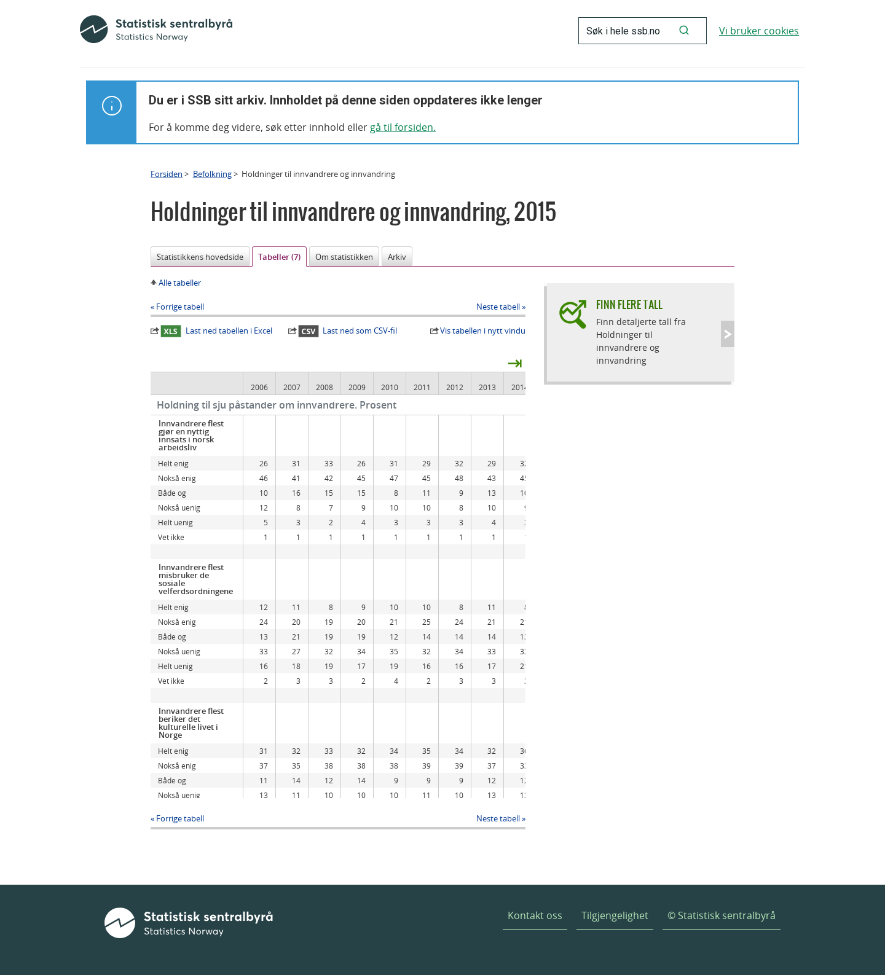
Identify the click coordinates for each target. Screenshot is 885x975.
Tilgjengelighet (614, 915)
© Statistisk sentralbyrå (721, 915)
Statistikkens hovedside (200, 256)
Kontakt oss (535, 915)
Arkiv (397, 256)
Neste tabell (498, 306)
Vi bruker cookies (759, 30)
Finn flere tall (629, 304)
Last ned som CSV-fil (348, 331)
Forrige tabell (180, 306)
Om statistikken (344, 256)
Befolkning (212, 173)
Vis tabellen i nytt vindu (482, 330)
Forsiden (167, 173)
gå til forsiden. (403, 127)
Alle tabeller (180, 282)
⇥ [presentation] (514, 362)
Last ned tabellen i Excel (216, 331)
